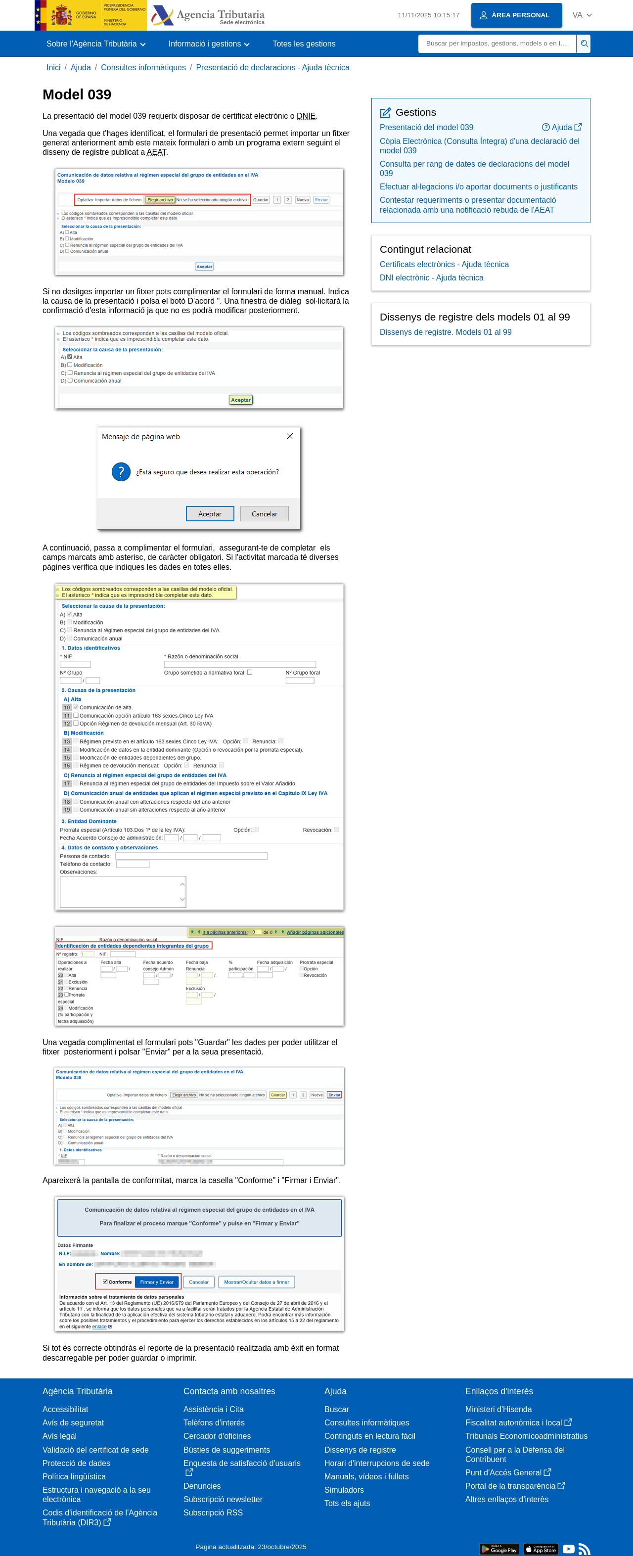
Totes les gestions (303, 44)
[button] (582, 15)
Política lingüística (74, 1476)
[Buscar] (497, 44)
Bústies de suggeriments (226, 1450)
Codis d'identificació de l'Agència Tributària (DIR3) (100, 1517)
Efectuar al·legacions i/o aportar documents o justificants (479, 187)
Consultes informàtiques (143, 67)
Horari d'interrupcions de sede (377, 1463)
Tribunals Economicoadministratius (526, 1436)
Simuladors (344, 1490)
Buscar (336, 1409)
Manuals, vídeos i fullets (366, 1476)
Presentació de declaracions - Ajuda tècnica (272, 67)
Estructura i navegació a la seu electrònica (97, 1495)
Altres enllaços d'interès (506, 1499)
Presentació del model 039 (426, 127)
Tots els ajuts (347, 1503)
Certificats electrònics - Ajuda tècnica (444, 264)
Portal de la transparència (515, 1486)
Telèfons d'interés (214, 1423)
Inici (53, 67)
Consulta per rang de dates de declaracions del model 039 (474, 169)
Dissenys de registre (360, 1450)
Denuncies (202, 1486)
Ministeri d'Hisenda (498, 1409)
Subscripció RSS (213, 1513)
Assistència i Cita (213, 1409)
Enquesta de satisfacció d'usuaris (242, 1467)
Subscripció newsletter (223, 1499)
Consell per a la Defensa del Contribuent (515, 1455)
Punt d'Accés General (508, 1472)
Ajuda (81, 67)
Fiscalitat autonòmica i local (518, 1423)
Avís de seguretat (73, 1423)
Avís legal (60, 1436)
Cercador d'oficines (217, 1436)
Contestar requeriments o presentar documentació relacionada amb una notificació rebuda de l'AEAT (468, 205)
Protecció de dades (76, 1463)
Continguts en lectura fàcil (369, 1436)
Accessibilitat (65, 1409)
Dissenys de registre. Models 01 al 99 (446, 332)
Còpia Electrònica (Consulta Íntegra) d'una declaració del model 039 (480, 146)
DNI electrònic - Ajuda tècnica (432, 278)
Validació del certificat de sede (96, 1450)
